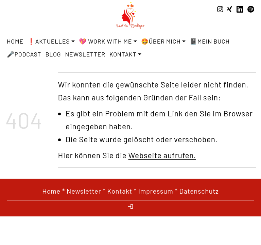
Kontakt (119, 191)
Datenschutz (199, 191)
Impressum (155, 191)
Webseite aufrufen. (162, 155)
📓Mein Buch (209, 41)
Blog (53, 54)
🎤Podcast (24, 54)
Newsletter (85, 54)
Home (15, 41)
